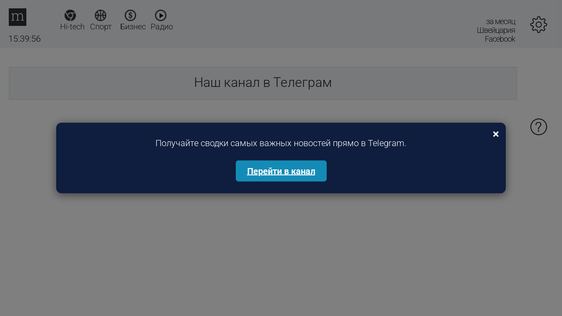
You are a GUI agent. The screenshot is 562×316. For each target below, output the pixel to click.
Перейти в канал (281, 171)
